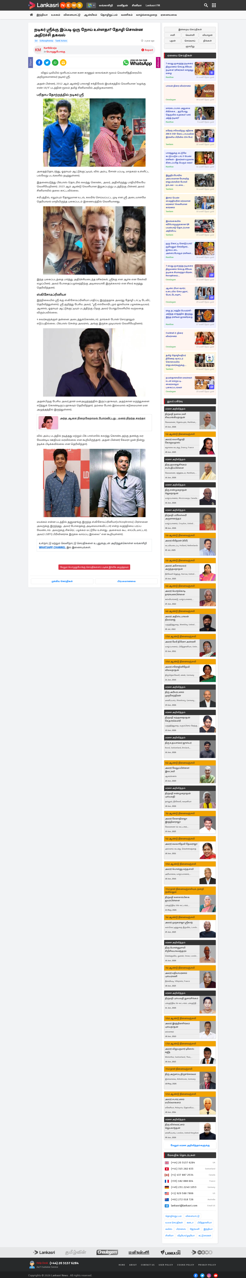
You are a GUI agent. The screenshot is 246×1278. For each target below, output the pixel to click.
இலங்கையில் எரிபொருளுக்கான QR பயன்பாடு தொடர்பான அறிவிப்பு (177, 226)
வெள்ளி (190, 35)
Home (122, 1265)
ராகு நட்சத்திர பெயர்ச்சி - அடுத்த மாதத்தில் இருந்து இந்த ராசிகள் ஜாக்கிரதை (179, 314)
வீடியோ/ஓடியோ (186, 1235)
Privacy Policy (207, 1265)
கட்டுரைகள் (205, 1235)
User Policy (166, 1265)
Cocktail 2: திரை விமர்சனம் (174, 335)
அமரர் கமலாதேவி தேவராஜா (181, 843)
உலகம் (55, 15)
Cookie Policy (185, 1265)
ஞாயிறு (190, 46)
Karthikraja (50, 48)
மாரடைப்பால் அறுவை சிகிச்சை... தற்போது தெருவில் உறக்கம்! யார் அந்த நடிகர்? (178, 113)
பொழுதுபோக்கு (55, 51)
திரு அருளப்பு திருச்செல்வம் (180, 1074)
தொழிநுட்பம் (109, 15)
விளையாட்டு (72, 15)
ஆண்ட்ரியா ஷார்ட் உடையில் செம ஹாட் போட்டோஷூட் (177, 291)
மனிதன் (122, 5)
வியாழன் (207, 35)
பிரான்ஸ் (181, 1229)
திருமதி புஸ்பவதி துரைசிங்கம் (181, 998)
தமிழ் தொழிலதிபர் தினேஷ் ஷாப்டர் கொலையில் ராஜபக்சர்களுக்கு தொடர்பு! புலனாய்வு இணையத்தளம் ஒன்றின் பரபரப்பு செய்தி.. (179, 360)
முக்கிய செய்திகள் (62, 581)
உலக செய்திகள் (174, 1222)
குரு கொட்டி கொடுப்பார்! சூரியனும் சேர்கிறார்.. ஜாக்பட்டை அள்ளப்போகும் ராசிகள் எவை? (179, 248)
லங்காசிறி (106, 5)
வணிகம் (127, 15)
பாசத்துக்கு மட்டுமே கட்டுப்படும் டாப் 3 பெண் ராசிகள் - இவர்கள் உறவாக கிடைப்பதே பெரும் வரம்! (180, 158)
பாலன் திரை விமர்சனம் (178, 86)
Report (147, 50)
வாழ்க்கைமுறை (146, 15)
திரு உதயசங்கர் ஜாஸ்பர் (178, 742)
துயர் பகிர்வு (175, 401)
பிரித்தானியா (204, 1222)
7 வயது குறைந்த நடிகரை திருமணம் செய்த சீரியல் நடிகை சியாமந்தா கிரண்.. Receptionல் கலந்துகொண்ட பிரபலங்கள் (179, 271)
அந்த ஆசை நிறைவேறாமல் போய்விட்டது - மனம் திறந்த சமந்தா (102, 418)
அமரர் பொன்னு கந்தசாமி (179, 869)
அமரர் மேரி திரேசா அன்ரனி (180, 641)
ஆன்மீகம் (90, 15)
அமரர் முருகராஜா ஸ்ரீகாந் (179, 922)
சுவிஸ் (168, 1229)
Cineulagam (171, 99)
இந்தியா (42, 15)
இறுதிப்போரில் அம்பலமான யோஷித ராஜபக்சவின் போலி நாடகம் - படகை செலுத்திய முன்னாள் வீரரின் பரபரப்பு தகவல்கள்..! (177, 180)
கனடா (190, 1222)
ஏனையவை (169, 15)
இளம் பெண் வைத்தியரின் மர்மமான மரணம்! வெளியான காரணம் (178, 202)
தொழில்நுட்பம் (173, 1216)
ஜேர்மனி (195, 1229)
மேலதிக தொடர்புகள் (181, 1155)
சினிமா (137, 5)
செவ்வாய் (189, 40)
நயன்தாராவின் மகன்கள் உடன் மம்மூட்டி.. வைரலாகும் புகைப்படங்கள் (179, 382)
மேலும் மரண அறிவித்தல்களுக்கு (190, 1145)
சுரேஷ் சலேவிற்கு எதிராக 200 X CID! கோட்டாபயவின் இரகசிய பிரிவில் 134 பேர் (180, 134)
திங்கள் (207, 40)
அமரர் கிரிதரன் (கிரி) (176, 540)
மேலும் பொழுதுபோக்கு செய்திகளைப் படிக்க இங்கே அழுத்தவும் (94, 567)
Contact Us (148, 1265)
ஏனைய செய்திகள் (179, 55)
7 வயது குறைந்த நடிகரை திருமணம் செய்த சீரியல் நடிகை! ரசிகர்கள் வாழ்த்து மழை (179, 68)
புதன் (173, 40)
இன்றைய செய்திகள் (190, 29)
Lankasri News (59, 1275)
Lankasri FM (153, 5)
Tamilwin (169, 144)
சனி (172, 35)
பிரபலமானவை (126, 581)
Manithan (170, 77)
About (133, 1265)
